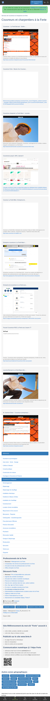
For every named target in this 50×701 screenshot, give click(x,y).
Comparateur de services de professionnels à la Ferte (20, 563)
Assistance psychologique (10, 458)
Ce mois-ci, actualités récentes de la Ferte (16, 587)
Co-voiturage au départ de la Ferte (14, 589)
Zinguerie (5, 552)
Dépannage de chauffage (10, 490)
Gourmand (35, 698)
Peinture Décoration (8, 524)
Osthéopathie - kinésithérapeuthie (12, 517)
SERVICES (6, 453)
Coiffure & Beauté (8, 465)
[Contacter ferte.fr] (47, 2)
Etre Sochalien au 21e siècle (10, 687)
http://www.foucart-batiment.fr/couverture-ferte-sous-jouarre (17, 361)
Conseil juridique (7, 469)
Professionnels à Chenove (17, 675)
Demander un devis (9, 607)
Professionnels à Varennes (9, 684)
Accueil (5, 698)
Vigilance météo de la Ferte (12, 593)
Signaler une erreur (21, 607)
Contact (45, 698)
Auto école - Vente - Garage (10, 462)
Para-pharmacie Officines (10, 521)
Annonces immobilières (9, 528)
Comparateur (15, 698)
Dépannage (6, 486)
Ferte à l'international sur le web (14, 595)
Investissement (7, 503)
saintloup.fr (31, 684)
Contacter (16, 601)
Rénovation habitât (8, 535)
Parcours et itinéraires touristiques (14, 581)
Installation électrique (9, 493)
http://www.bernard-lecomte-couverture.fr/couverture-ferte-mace (18, 146)
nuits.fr (35, 681)
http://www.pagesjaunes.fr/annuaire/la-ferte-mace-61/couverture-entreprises (21, 275)
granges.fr (13, 678)
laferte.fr (35, 678)
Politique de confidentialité (39, 7)
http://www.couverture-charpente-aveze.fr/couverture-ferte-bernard (19, 59)
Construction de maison (9, 472)
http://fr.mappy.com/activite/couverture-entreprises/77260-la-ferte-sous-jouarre (22, 318)
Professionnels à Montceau (24, 681)
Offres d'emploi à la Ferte (12, 568)
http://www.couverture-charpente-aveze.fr (13, 446)
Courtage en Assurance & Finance (12, 476)
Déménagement (7, 483)
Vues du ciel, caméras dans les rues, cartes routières (19, 583)
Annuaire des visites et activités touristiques (17, 578)
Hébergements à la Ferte (18, 561)
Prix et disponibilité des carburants (20, 574)
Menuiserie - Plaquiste (9, 514)
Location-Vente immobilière (10, 507)
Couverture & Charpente (9, 479)
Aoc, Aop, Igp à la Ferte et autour (14, 585)
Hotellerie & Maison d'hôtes (10, 497)
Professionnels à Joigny (24, 678)
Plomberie (5, 531)
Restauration (6, 542)
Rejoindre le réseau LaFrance (35, 607)
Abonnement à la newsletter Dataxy (17, 597)
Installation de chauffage (9, 500)
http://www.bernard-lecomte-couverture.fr (13, 403)
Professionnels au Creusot (9, 681)
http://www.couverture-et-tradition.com (12, 233)
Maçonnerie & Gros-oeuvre (10, 510)
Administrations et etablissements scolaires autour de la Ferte (22, 591)
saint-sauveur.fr (22, 684)
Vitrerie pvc (6, 549)
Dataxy (18, 610)
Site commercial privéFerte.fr (36, 2)
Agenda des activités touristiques (14, 576)
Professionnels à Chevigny (33, 675)
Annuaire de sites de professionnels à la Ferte (17, 565)
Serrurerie (5, 545)
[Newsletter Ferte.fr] (44, 2)
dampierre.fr (6, 678)
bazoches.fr (5, 675)
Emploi (24, 698)
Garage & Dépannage (9, 538)
